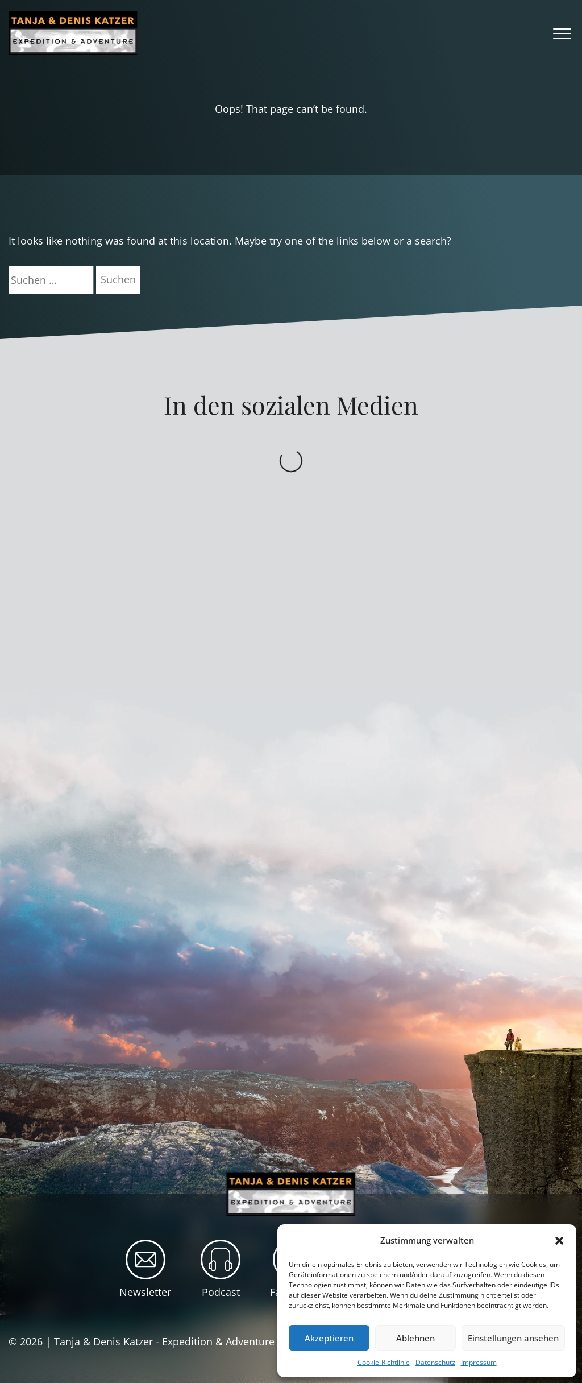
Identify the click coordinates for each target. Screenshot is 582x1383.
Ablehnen (415, 1338)
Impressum (479, 1362)
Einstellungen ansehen (513, 1338)
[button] (559, 1240)
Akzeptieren (329, 1338)
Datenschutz (435, 1362)
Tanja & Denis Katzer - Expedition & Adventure (164, 1341)
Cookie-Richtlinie (383, 1362)
